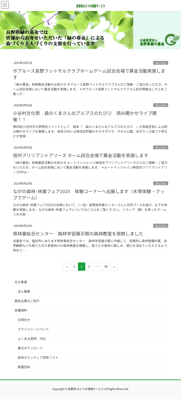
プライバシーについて (33, 329)
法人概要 (24, 291)
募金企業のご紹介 (27, 301)
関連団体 (24, 367)
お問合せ (24, 319)
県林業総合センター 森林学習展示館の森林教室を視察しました (78, 233)
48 (106, 267)
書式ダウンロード (30, 348)
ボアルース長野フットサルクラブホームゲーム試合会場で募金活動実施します (89, 73)
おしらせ (161, 63)
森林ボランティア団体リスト (38, 357)
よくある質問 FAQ (32, 338)
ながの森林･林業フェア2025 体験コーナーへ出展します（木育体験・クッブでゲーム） (89, 194)
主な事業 (21, 282)
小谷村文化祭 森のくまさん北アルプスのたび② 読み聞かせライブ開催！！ (85, 116)
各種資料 (21, 310)
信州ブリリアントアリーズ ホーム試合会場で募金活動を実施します (80, 155)
